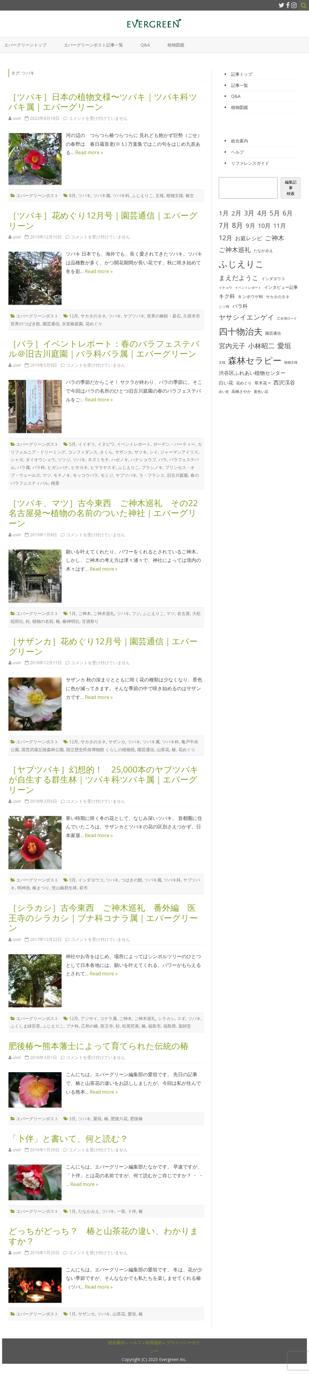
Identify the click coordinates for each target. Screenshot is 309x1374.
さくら (106, 452)
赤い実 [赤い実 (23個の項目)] (224, 391)
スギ (181, 1018)
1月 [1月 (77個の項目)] (224, 213)
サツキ (140, 452)
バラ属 (23, 467)
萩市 (83, 888)
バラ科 (38, 467)
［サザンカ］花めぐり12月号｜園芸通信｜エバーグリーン (103, 646)
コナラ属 (108, 1018)
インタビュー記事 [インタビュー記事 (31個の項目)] (281, 287)
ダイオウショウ (40, 459)
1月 (72, 613)
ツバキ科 (121, 195)
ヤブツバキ (134, 316)
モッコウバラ (85, 475)
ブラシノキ (152, 467)
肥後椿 (136, 1118)
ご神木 (84, 613)
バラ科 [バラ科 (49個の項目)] (240, 305)
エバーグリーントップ (25, 45)
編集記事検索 (291, 187)
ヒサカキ (79, 467)
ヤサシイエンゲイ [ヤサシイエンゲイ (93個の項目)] (246, 317)
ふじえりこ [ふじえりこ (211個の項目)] (241, 264)
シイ (153, 452)
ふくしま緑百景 (25, 1026)
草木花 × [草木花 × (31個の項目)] (262, 383)
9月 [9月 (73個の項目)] (250, 225)
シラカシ (166, 1018)
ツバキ (84, 195)
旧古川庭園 (177, 475)
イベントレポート (134, 444)
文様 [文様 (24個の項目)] (222, 362)
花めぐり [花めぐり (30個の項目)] (244, 383)
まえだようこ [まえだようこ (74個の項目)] (239, 277)
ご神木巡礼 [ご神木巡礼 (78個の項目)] (235, 249)
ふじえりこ (142, 195)
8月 (72, 195)
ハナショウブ (143, 459)
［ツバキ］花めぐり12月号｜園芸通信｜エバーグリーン (103, 220)
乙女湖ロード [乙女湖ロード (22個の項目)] (287, 318)
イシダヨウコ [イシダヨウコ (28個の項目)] (273, 278)
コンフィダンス (82, 452)
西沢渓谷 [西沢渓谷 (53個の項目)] (284, 382)
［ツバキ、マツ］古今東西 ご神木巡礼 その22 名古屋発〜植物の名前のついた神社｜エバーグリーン (107, 513)
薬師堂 (184, 1026)
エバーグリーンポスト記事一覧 (93, 45)
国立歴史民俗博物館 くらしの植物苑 (100, 749)
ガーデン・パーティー (174, 444)
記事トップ (241, 74)
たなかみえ (88, 1211)
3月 (72, 880)
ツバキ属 (101, 195)
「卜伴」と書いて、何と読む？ (68, 1138)
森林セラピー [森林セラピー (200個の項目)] (255, 360)
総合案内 (239, 141)
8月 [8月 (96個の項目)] (237, 225)
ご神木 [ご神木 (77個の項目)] (274, 238)
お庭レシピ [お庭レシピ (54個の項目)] (248, 238)
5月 (72, 444)
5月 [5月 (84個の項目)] (275, 213)
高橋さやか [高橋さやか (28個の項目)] (241, 391)
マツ (47, 475)
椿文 (190, 195)
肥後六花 (119, 1118)
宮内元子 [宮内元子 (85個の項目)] (232, 345)
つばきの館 (131, 880)
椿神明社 (70, 621)
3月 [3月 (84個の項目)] (249, 213)
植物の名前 (42, 621)
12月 (73, 316)
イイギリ (86, 444)
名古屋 (183, 613)
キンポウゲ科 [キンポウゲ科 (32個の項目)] (250, 296)
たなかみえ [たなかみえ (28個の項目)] (263, 250)
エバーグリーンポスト (37, 195)
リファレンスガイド (250, 163)
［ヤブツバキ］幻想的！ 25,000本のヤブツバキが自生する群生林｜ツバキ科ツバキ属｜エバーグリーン (103, 779)
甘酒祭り (90, 621)
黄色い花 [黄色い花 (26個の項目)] (261, 391)
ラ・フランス (151, 475)
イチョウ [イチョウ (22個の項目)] (225, 287)
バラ (162, 459)
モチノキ (61, 475)
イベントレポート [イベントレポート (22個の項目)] (248, 287)
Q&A (145, 45)
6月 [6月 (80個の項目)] (288, 213)
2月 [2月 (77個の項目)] (236, 213)
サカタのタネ (93, 316)
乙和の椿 (89, 1026)
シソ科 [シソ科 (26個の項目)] (224, 306)
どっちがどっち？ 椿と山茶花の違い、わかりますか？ (103, 1236)
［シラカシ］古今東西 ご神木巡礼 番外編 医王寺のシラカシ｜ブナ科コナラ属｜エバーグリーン (103, 917)
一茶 (121, 1211)
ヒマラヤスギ (103, 467)
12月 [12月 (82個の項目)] (225, 237)
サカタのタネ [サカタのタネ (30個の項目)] (277, 296)
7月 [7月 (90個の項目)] (224, 225)
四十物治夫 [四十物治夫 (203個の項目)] (241, 331)
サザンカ (123, 452)
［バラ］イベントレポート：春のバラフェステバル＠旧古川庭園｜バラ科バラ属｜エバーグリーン (103, 348)
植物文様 (174, 195)
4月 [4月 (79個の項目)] (262, 213)
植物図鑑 (175, 45)
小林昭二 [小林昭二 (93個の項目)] (261, 345)
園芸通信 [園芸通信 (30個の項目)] (273, 333)
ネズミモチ (98, 459)
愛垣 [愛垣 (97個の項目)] (284, 345)
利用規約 (153, 1342)
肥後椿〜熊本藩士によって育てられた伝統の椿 (98, 1045)
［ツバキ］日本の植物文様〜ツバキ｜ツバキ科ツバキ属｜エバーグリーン (102, 102)
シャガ (17, 459)
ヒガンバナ (57, 467)
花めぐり (93, 324)
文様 (159, 195)
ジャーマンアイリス (179, 452)
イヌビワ (105, 444)
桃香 (55, 483)
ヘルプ (237, 152)
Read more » (89, 152)
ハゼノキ (119, 459)
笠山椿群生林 (64, 888)
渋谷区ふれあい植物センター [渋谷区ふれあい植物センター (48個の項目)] (252, 372)
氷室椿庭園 (72, 324)
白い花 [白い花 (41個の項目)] (226, 382)
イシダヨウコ (91, 880)
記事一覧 (239, 85)
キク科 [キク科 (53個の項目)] (227, 296)
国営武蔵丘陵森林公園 (42, 749)
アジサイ (89, 1018)
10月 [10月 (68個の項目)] (264, 226)
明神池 (23, 888)
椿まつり (40, 888)
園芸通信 (51, 324)
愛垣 (97, 1118)
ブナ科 (72, 1026)
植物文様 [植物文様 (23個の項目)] (291, 362)
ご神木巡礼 (103, 613)
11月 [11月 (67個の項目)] (279, 226)
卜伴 (132, 1211)
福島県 (169, 1026)
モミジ (106, 475)
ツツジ (64, 459)
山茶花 (163, 749)
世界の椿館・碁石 (164, 316)
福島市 (154, 1026)
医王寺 (106, 1026)
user (17, 118)
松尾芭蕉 (130, 1026)
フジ (136, 613)
